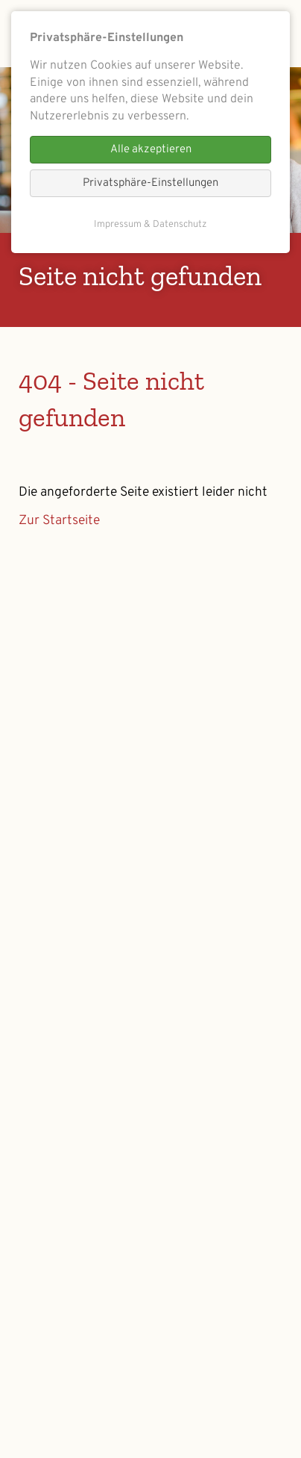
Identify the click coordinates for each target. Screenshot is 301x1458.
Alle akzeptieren (150, 150)
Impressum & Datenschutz (150, 225)
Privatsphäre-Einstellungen (150, 183)
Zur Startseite (59, 520)
